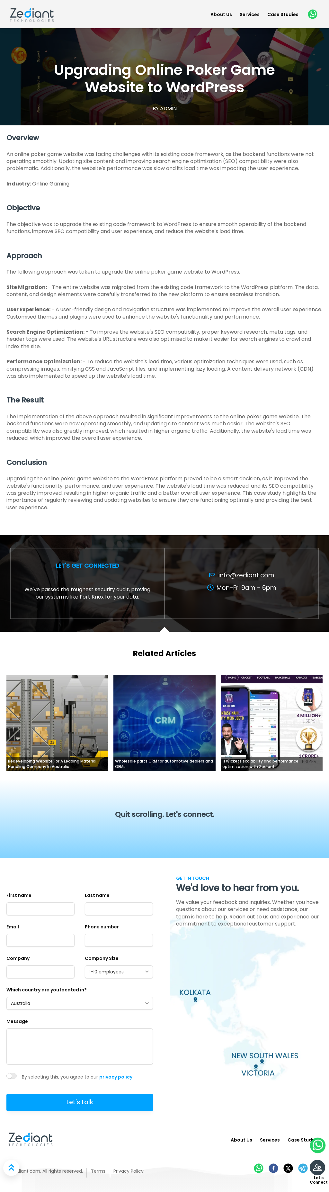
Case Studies (282, 14)
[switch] (11, 1076)
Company (18, 958)
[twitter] (288, 1168)
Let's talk (80, 1102)
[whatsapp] (311, 14)
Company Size (102, 958)
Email (12, 927)
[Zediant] (32, 14)
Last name (97, 895)
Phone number (102, 927)
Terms (98, 1171)
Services (250, 14)
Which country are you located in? (46, 990)
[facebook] (273, 1168)
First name (18, 895)
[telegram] (303, 1168)
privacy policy (115, 1077)
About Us (221, 14)
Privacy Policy (128, 1171)
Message (17, 1021)
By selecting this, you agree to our (60, 1077)
